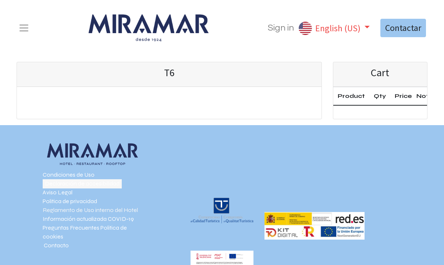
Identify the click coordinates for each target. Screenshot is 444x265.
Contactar (403, 27)
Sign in (281, 27)
